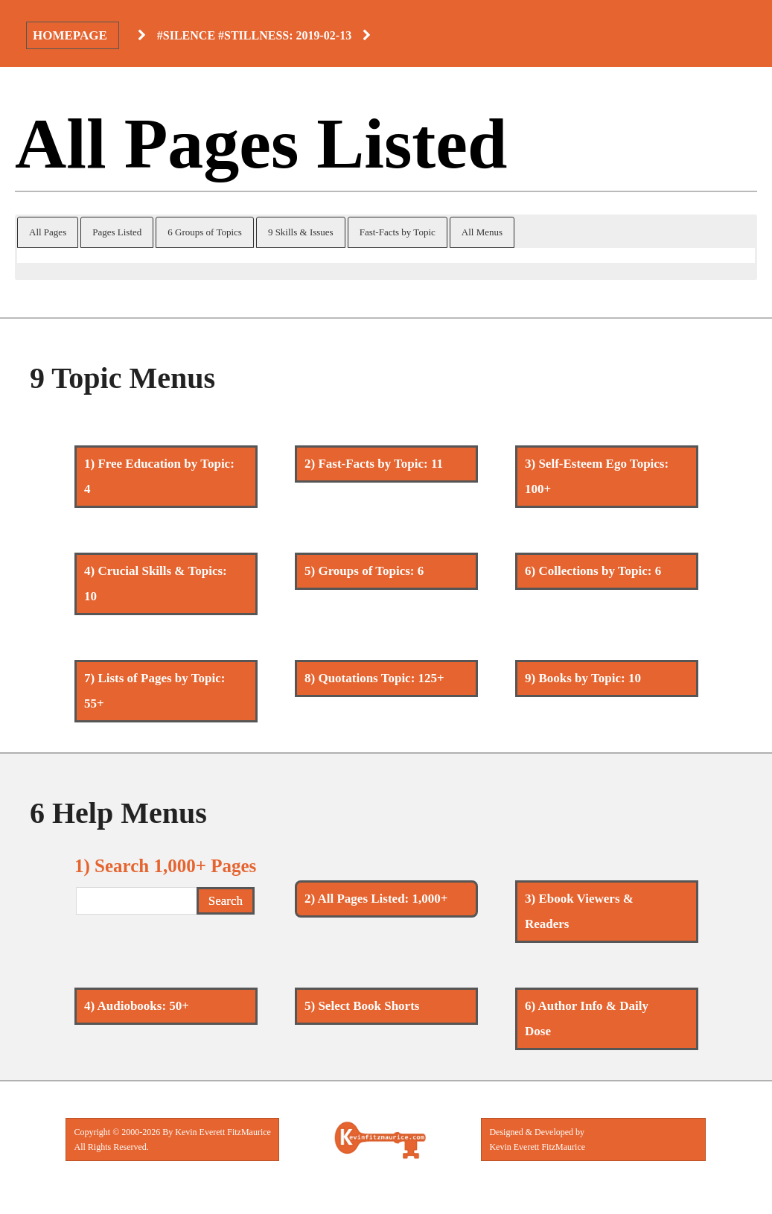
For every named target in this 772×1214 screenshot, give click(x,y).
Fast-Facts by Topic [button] (398, 232)
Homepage (70, 35)
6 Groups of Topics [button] (205, 232)
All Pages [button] (47, 232)
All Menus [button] (482, 232)
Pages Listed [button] (116, 232)
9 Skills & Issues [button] (301, 232)
